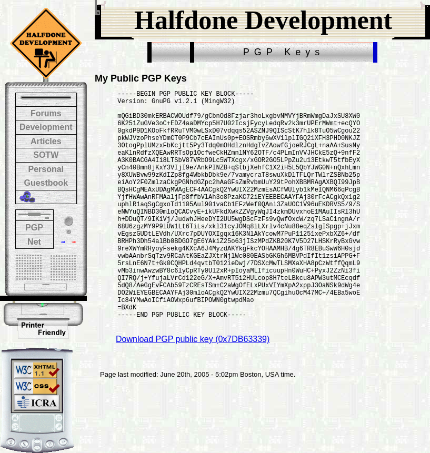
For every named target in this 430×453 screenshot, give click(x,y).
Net (34, 241)
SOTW (45, 154)
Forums (46, 113)
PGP (34, 227)
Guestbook (46, 182)
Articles (46, 141)
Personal (46, 169)
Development (45, 127)
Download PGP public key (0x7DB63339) (192, 389)
